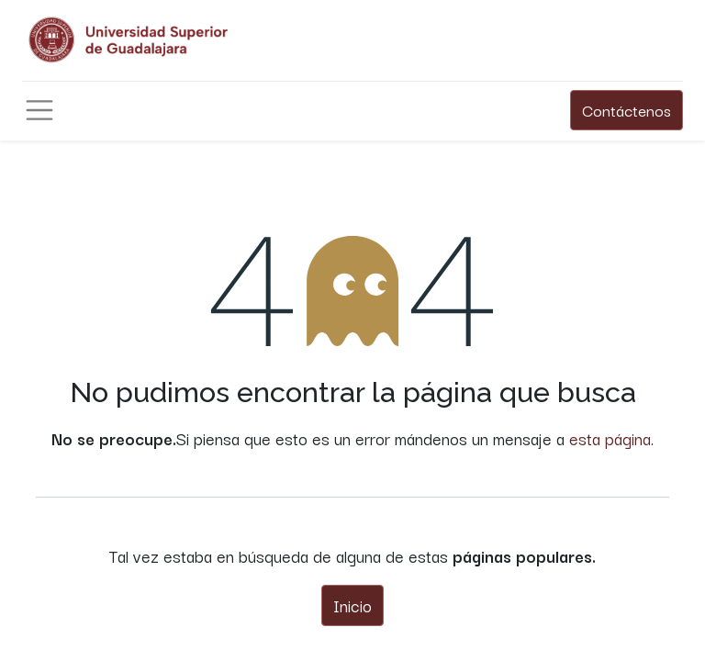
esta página (610, 438)
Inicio (352, 605)
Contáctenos (626, 109)
